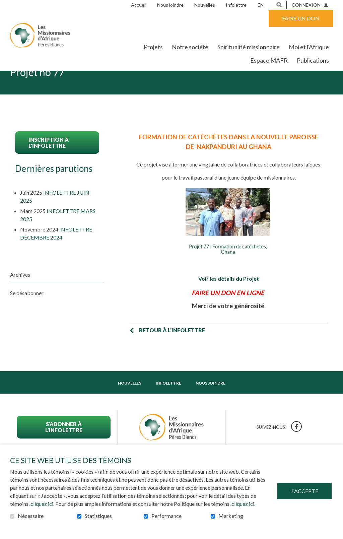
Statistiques (98, 516)
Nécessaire (31, 516)
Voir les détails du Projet (228, 299)
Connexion (306, 5)
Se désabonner (27, 314)
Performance (166, 516)
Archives (20, 295)
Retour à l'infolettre (171, 351)
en (261, 5)
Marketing (230, 516)
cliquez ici (41, 503)
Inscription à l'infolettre (48, 163)
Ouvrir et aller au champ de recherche (279, 4)
